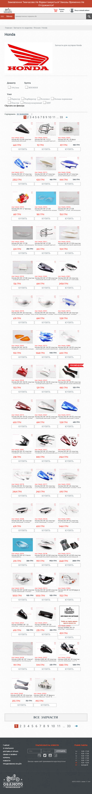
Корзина (6, 758)
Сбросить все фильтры (14, 105)
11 (53, 117)
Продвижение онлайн (12, 764)
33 (61, 117)
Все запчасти (46, 717)
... (58, 117)
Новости (6, 761)
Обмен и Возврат (10, 754)
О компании (8, 748)
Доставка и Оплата (10, 751)
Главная (6, 745)
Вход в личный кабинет (82, 10)
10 (49, 117)
